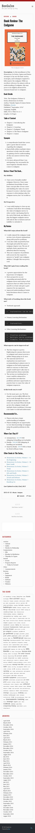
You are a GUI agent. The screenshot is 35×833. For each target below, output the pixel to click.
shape (24, 686)
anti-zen (18, 603)
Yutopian (11, 601)
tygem (16, 701)
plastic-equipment (7, 675)
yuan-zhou (19, 704)
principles (5, 680)
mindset (26, 660)
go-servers (22, 633)
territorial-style (6, 697)
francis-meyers (25, 625)
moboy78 (10, 662)
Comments (21, 496)
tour (4, 699)
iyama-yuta (5, 644)
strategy (6, 693)
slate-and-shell (15, 688)
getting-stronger (8, 629)
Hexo (9, 829)
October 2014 (7, 750)
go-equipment (15, 631)
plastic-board (22, 673)
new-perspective (20, 666)
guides (27, 635)
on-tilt (13, 669)
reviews (12, 684)
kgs (22, 649)
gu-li (24, 636)
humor (23, 640)
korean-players (18, 651)
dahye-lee (5, 618)
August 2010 (7, 816)
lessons (27, 653)
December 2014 (8, 746)
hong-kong (6, 640)
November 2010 (8, 810)
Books (15, 16)
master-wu (16, 660)
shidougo (29, 686)
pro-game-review (19, 679)
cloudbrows (14, 614)
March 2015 (7, 740)
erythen (18, 622)
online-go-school (25, 669)
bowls (22, 609)
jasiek (21, 644)
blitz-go (5, 609)
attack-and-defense (8, 605)
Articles (5, 541)
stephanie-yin (12, 690)
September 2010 (8, 814)
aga (4, 603)
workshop (13, 704)
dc (16, 618)
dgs (29, 618)
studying (21, 693)
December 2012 (8, 797)
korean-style (26, 651)
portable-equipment (9, 677)
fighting (17, 625)
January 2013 (7, 795)
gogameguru (15, 635)
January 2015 (7, 744)
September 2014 (8, 752)
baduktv (15, 607)
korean (13, 651)
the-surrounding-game (19, 697)
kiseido (6, 651)
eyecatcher (12, 625)
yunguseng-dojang (9, 706)
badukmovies (27, 605)
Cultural (7, 544)
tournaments (11, 699)
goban (9, 636)
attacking (16, 605)
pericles (11, 673)
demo (26, 618)
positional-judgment (22, 677)
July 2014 (6, 757)
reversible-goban (6, 684)
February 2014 (7, 767)
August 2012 (7, 805)
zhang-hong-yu (6, 708)
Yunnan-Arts (6, 601)
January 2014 (7, 769)
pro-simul (26, 680)
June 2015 (6, 735)
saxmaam (20, 686)
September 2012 (8, 803)
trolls (4, 701)
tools (29, 697)
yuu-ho (24, 706)
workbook (6, 704)
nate (5, 667)
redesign (13, 682)
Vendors (7, 582)
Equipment (8, 575)
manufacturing (25, 658)
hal (12, 638)
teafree (17, 695)
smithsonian (5, 690)
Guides (7, 546)
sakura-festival (6, 686)
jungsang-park (6, 649)
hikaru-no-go (27, 638)
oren (11, 671)
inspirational (14, 642)
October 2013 (7, 776)
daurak (14, 618)
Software (8, 580)
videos (23, 701)
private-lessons (12, 679)
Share (29, 496)
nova (25, 666)
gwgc (9, 638)
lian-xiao (5, 656)
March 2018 (7, 723)
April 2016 (6, 731)
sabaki (21, 684)
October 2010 (7, 812)
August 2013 (7, 780)
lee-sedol (21, 653)
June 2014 (6, 759)
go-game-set (22, 631)
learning (5, 653)
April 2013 (6, 788)
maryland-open (10, 660)
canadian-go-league (8, 612)
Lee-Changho (6, 598)
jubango (24, 647)
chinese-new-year (20, 612)
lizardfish (5, 658)
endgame (20, 492)
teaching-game (12, 695)
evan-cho (23, 622)
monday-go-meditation (18, 662)
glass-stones (18, 629)
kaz (17, 649)
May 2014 (6, 761)
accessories (16, 601)
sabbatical (26, 684)
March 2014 (7, 765)
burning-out (27, 609)
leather (9, 653)
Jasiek (24, 596)
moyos (29, 662)
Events (7, 560)
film (21, 625)
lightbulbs (25, 656)
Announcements (10, 569)
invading (25, 642)
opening (6, 671)
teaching (5, 695)
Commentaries (7, 550)
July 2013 (6, 782)
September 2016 (8, 729)
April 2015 (6, 738)
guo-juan (5, 638)
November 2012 (8, 799)
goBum (27, 633)
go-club (23, 629)
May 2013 (6, 786)
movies (25, 662)
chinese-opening (7, 614)
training (20, 699)
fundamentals (14, 627)
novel (29, 666)
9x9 (4, 596)
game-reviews (26, 627)
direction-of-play (14, 620)
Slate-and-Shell (15, 598)
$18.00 (15, 442)
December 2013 (8, 771)
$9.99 (20, 447)
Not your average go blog (10, 8)
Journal (5, 558)
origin (13, 671)
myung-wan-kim (18, 664)
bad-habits (21, 605)
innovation (5, 642)
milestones (22, 660)
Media (7, 577)
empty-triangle (27, 620)
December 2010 (8, 808)
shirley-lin (5, 688)
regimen (23, 682)
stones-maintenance (24, 690)
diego (4, 620)
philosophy (16, 673)
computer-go (20, 614)
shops (9, 688)
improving (27, 640)
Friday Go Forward (12, 565)
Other (5, 567)
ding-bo (7, 620)
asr (26, 603)
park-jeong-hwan (19, 671)
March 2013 (7, 791)
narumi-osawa (27, 664)
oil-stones (9, 669)
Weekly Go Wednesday (12, 548)
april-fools (23, 603)
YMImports (22, 598)
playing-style (20, 675)
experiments (6, 625)
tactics (25, 693)
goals (4, 636)
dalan (10, 618)
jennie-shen (26, 644)
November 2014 (8, 748)
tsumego (10, 702)
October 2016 (7, 727)
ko (10, 651)
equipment (10, 622)
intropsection (20, 642)
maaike (19, 658)
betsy (28, 607)
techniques (22, 695)
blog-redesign (11, 609)
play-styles (14, 675)
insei (10, 642)
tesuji (12, 697)
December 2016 (8, 725)
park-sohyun (6, 673)
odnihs (4, 669)
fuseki (21, 627)
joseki (19, 647)
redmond (18, 682)
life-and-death (18, 656)
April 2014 (6, 763)
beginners (24, 607)
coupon (20, 616)
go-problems (8, 634)
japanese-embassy (16, 644)
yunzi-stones (20, 706)
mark (4, 660)
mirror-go (5, 662)
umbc (19, 701)
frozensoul (6, 627)
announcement (12, 603)
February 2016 (7, 733)
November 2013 (8, 774)
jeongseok (5, 646)
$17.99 (19, 438)
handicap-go (18, 638)
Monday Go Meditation (12, 554)
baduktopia (7, 607)
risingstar (16, 684)
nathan (9, 666)
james (10, 644)
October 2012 (7, 801)
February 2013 (7, 793)
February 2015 (7, 742)
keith (19, 649)
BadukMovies (8, 596)
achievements (22, 601)
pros (4, 682)
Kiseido (13, 105)
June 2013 (6, 784)
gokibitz (20, 635)
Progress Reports (10, 563)
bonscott (18, 609)
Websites (8, 584)
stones (17, 690)
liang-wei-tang (11, 656)
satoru (16, 686)
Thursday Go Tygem (11, 556)
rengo (26, 682)
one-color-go (18, 669)
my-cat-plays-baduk (7, 664)
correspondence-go (8, 616)
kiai (24, 649)
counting (16, 616)
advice (28, 601)
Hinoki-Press (19, 596)
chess (15, 612)
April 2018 (6, 721)
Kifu (6, 552)
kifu (27, 649)
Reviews (6, 16)
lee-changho (14, 653)
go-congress (7, 631)
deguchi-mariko (21, 618)
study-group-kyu (13, 693)
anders (7, 603)
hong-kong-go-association (15, 640)
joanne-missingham (12, 646)
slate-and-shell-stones (25, 688)
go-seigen (16, 633)
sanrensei (12, 686)
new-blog (14, 666)
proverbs (9, 682)
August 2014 (7, 755)
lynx (16, 658)
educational (21, 620)
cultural (24, 616)
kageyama (13, 649)
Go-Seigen (14, 596)
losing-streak (11, 658)
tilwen (26, 697)
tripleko (26, 699)
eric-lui (15, 622)
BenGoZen (8, 6)
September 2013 (8, 778)
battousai (19, 607)
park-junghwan (27, 671)
